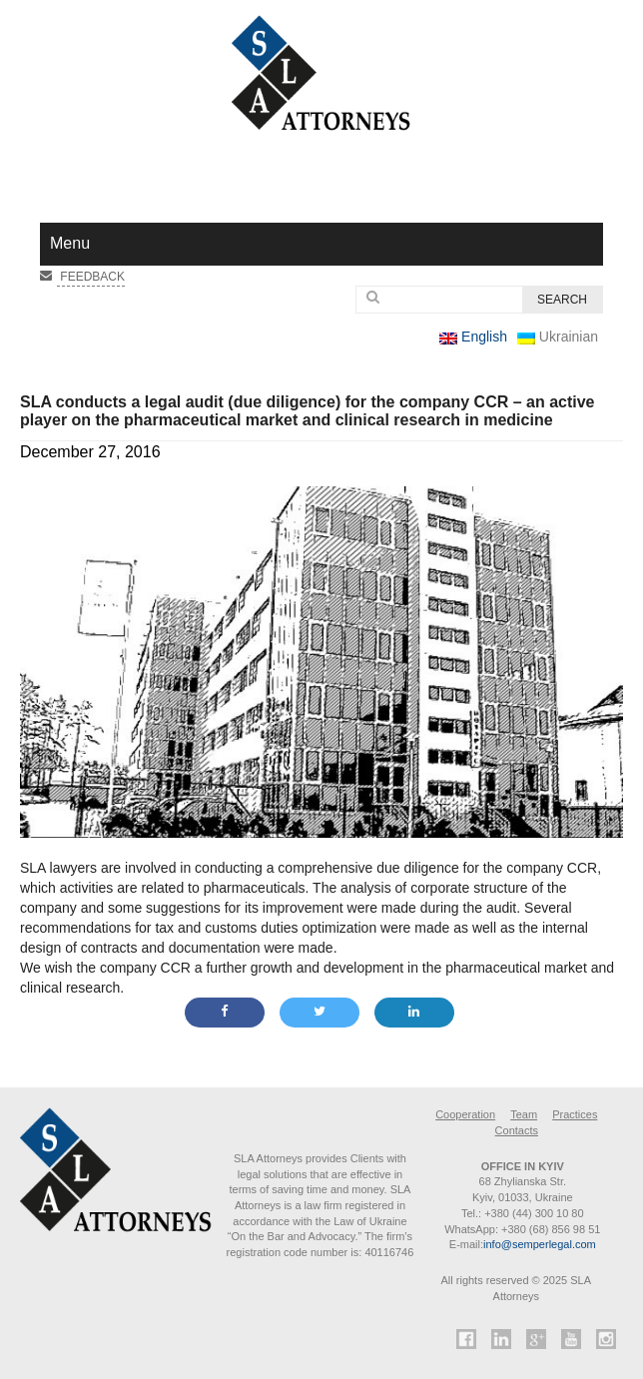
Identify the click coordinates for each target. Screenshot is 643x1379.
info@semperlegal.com (539, 1244)
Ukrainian (557, 337)
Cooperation (465, 1114)
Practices (574, 1114)
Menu (70, 243)
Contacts (516, 1130)
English (473, 337)
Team (523, 1114)
